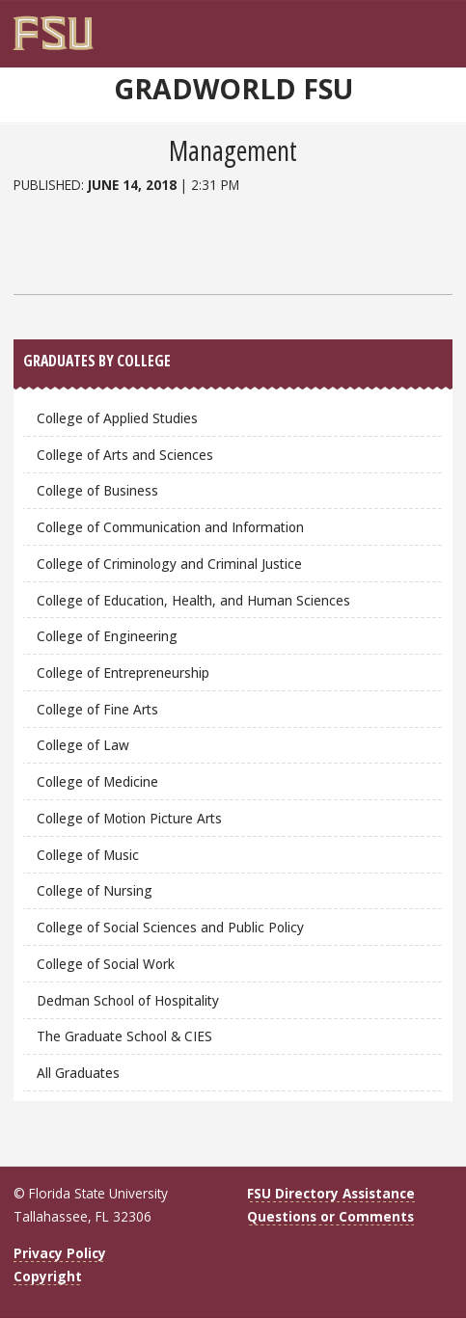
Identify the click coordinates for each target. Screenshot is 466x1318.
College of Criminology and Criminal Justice (169, 563)
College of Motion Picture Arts (129, 818)
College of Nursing (94, 890)
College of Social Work (106, 964)
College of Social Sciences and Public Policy (170, 927)
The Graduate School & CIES (124, 1036)
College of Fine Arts (97, 709)
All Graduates (78, 1072)
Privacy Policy (60, 1253)
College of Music (88, 855)
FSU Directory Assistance (331, 1193)
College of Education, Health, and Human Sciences (193, 600)
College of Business (97, 490)
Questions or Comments (330, 1216)
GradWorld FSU (233, 88)
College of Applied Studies (117, 418)
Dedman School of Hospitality (128, 1000)
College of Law (83, 745)
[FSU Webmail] (403, 26)
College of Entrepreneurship (123, 672)
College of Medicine (97, 781)
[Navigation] (442, 26)
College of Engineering (107, 636)
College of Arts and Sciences (125, 454)
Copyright (48, 1276)
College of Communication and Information (170, 527)
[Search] (422, 26)
